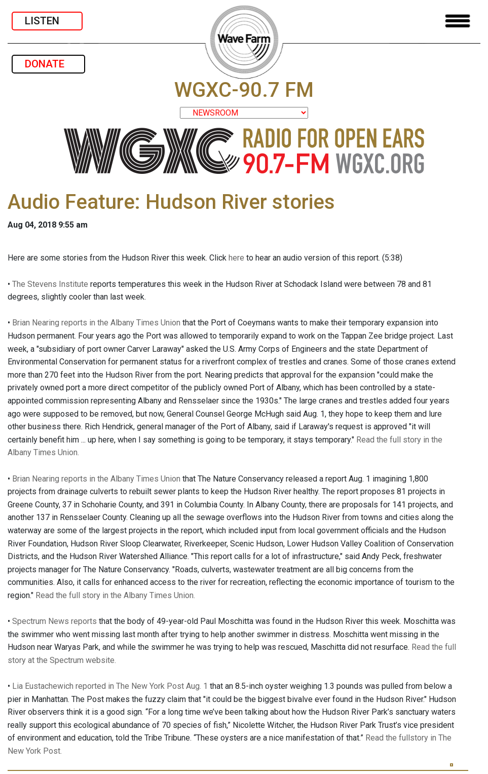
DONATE (48, 64)
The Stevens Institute (50, 284)
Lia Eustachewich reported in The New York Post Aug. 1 (110, 686)
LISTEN (47, 21)
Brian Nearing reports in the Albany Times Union (96, 322)
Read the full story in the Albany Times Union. (115, 595)
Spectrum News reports (54, 621)
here (236, 258)
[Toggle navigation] (457, 21)
